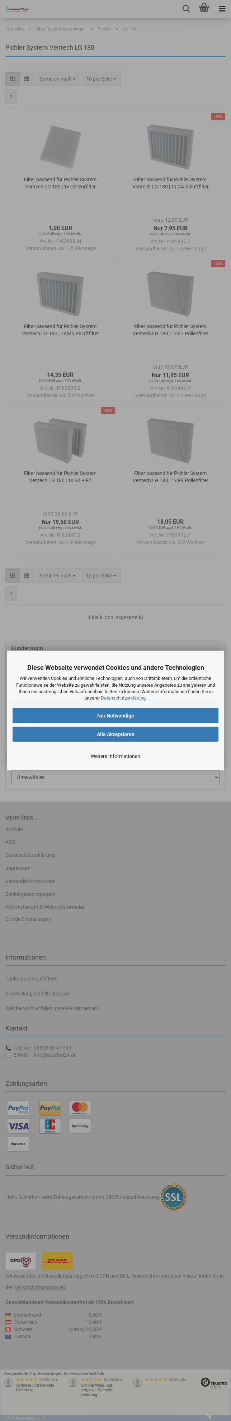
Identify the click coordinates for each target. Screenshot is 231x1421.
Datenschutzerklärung (123, 698)
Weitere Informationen (115, 756)
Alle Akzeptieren (116, 734)
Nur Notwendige (115, 716)
